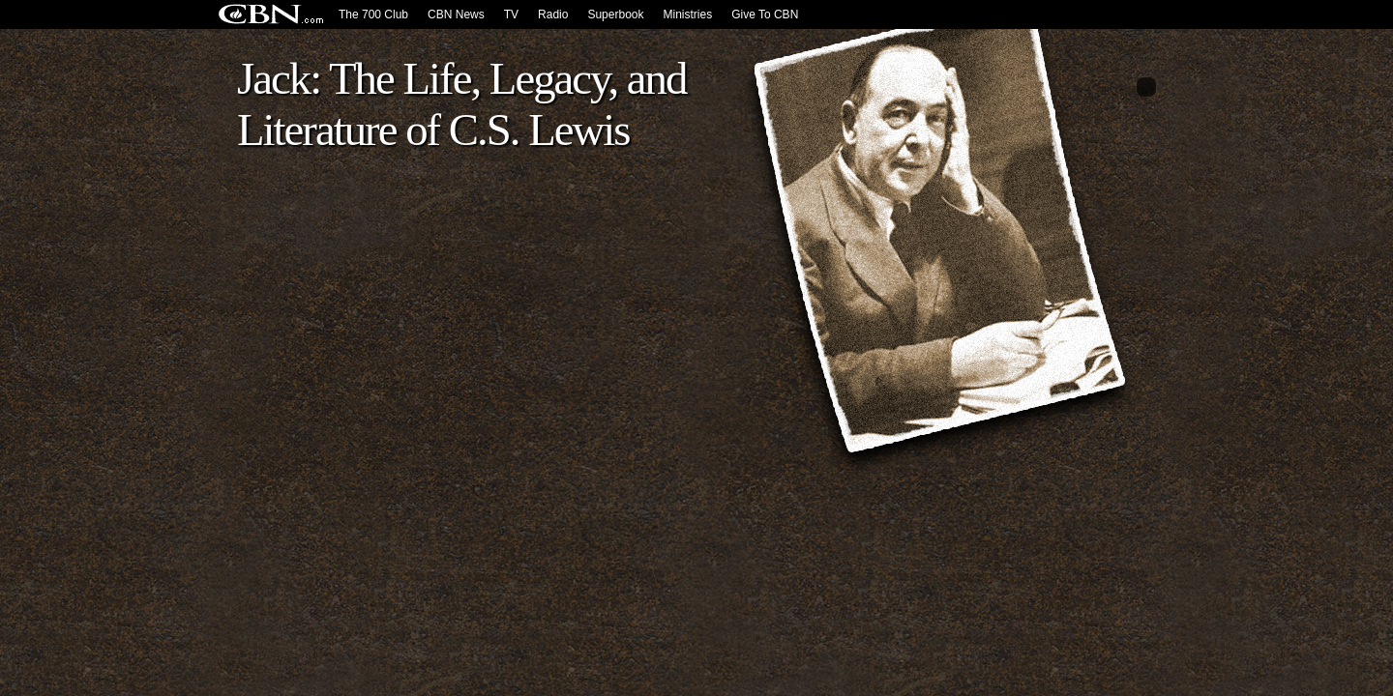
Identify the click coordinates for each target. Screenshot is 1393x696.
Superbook (615, 14)
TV (511, 14)
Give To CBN (764, 14)
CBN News (456, 14)
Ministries (687, 14)
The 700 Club (373, 14)
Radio (553, 14)
